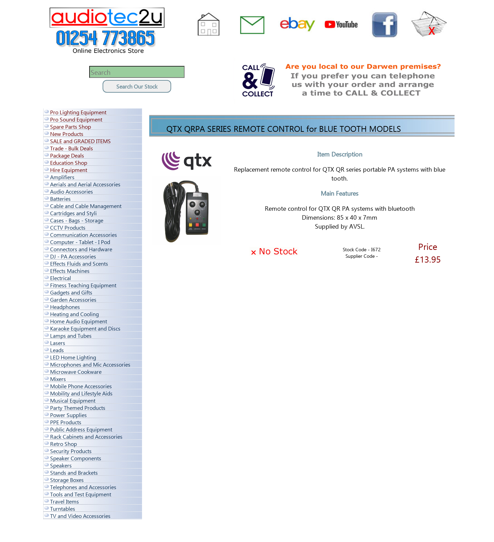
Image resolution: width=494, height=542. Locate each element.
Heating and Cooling (74, 314)
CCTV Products (67, 227)
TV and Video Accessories (80, 515)
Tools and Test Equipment (80, 494)
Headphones (65, 306)
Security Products (71, 450)
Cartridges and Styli (73, 213)
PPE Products (65, 422)
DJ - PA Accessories (73, 256)
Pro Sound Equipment (76, 119)
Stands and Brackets (74, 472)
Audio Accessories (71, 191)
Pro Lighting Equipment (78, 112)
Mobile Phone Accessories (81, 386)
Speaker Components (75, 458)
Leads (57, 350)
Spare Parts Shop (70, 126)
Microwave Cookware (76, 371)
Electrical (60, 277)
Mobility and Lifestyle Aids (81, 393)
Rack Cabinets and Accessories (86, 436)
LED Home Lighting (73, 357)
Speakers (61, 465)
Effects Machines (70, 270)
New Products (66, 133)
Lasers (57, 342)
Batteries (60, 198)
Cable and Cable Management (85, 205)
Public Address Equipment (81, 429)
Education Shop (68, 162)
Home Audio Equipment (78, 321)
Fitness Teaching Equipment (83, 285)
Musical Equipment (72, 400)
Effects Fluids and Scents (79, 263)
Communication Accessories (83, 234)
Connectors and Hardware (81, 249)
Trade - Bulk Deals (71, 148)
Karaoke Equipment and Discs (85, 328)
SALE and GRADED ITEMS (80, 141)
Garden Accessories (73, 299)
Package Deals (67, 155)
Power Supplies (68, 414)
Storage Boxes (67, 479)
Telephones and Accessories (83, 487)
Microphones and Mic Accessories (90, 364)
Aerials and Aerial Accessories (85, 184)
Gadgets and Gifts (71, 292)
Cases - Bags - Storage (76, 220)
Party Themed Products (77, 407)
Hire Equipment (68, 169)
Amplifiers (62, 177)
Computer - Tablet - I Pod (80, 241)
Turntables (62, 508)
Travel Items (64, 501)
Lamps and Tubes (71, 335)
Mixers (58, 378)
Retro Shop (63, 443)
